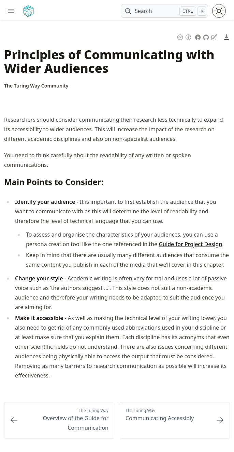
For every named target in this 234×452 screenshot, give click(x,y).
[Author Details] (36, 85)
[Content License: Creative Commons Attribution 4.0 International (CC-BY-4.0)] (184, 36)
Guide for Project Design (190, 244)
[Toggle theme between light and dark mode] (219, 11)
